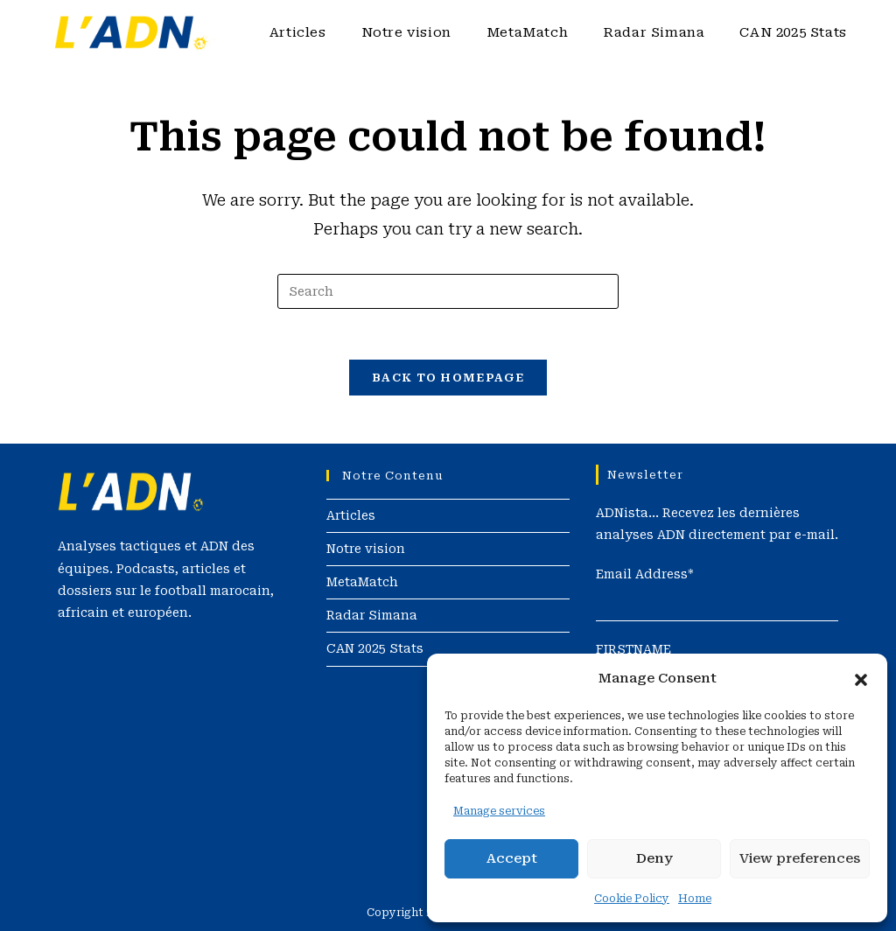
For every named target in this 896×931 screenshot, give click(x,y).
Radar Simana (371, 615)
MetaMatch (362, 582)
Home (694, 898)
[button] (861, 678)
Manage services (499, 811)
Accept (511, 858)
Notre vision (365, 548)
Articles (350, 515)
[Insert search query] (448, 291)
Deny (654, 858)
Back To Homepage (448, 380)
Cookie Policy (631, 898)
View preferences (799, 858)
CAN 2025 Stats (375, 648)
